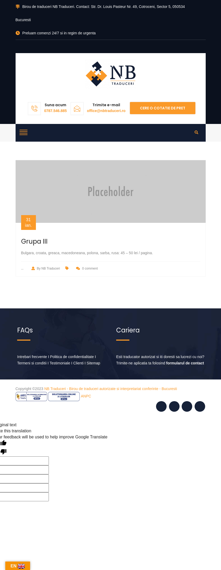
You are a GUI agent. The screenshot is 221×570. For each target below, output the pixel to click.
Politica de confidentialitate (72, 357)
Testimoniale (60, 363)
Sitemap (93, 363)
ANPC (86, 396)
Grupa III (34, 241)
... (22, 268)
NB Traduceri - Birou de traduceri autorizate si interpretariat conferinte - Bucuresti (110, 389)
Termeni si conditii (31, 363)
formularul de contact (185, 363)
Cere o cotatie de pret (162, 108)
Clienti (78, 363)
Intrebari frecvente (32, 357)
